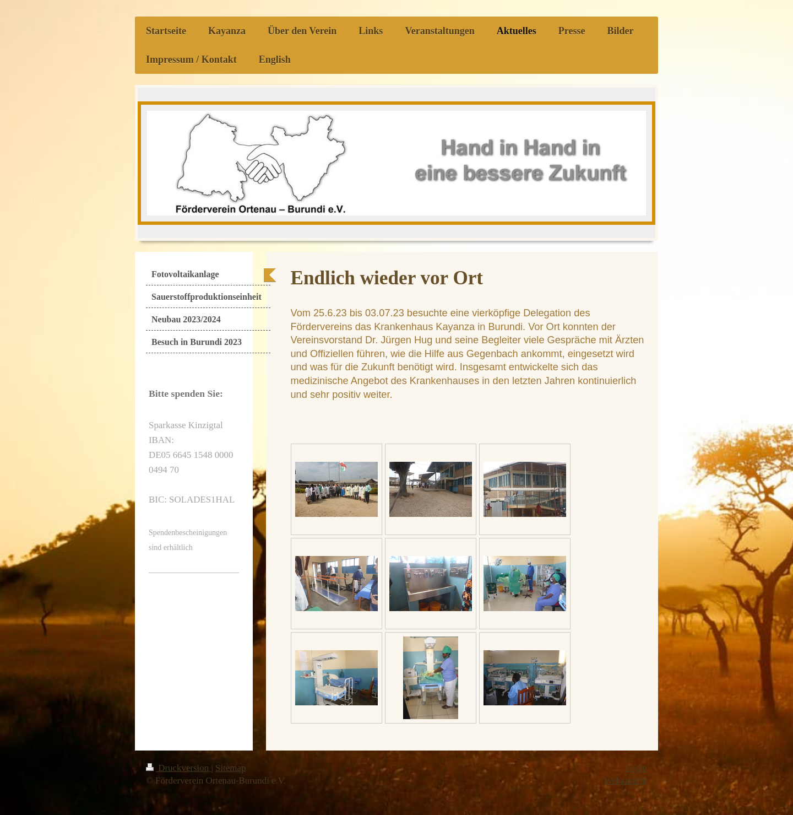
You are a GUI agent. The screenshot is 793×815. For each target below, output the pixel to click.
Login (636, 768)
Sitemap (230, 768)
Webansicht (625, 780)
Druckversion (178, 768)
